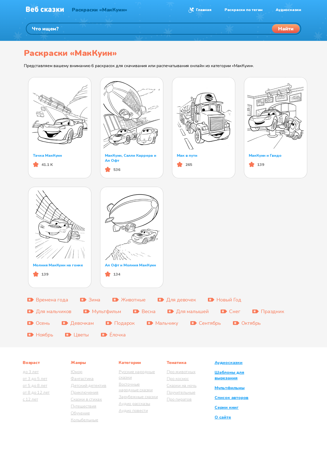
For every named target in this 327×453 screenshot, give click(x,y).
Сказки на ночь (181, 385)
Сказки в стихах (86, 399)
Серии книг (227, 407)
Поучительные (181, 392)
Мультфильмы (230, 388)
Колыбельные (84, 420)
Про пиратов (179, 399)
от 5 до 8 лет (35, 385)
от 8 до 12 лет (36, 392)
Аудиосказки (288, 9)
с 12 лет (30, 399)
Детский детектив (88, 385)
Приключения (84, 392)
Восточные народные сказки (136, 387)
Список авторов (231, 397)
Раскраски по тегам (244, 9)
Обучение (80, 413)
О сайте (223, 417)
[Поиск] (163, 28)
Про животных (181, 372)
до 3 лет (31, 372)
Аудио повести (133, 410)
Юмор (76, 372)
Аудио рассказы (134, 404)
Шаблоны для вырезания (229, 375)
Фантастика (82, 378)
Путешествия (83, 406)
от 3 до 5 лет (35, 378)
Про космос (178, 378)
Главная (203, 9)
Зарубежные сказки (138, 397)
